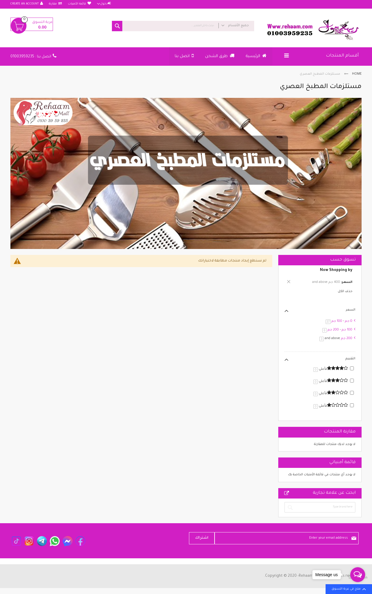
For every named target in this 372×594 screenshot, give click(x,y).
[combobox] (183, 26)
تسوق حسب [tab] (343, 260)
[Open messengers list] (357, 574)
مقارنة (53, 4)
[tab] (320, 277)
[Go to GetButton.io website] (357, 588)
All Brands (286, 493)
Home (357, 74)
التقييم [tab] (350, 359)
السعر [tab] (350, 310)
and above (334, 338)
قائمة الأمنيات (77, 4)
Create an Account (24, 4)
